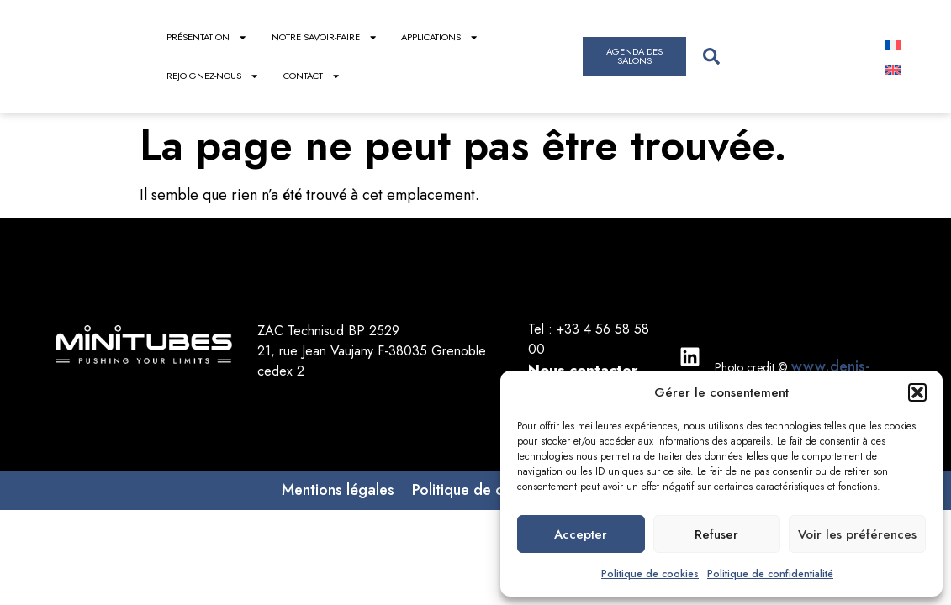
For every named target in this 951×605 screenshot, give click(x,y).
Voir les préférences (857, 534)
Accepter (580, 534)
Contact (312, 76)
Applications (439, 37)
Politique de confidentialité (770, 573)
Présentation (206, 37)
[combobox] (778, 56)
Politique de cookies (650, 573)
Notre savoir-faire (325, 37)
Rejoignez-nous (212, 76)
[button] (917, 392)
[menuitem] (893, 44)
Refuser (716, 534)
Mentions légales (338, 490)
